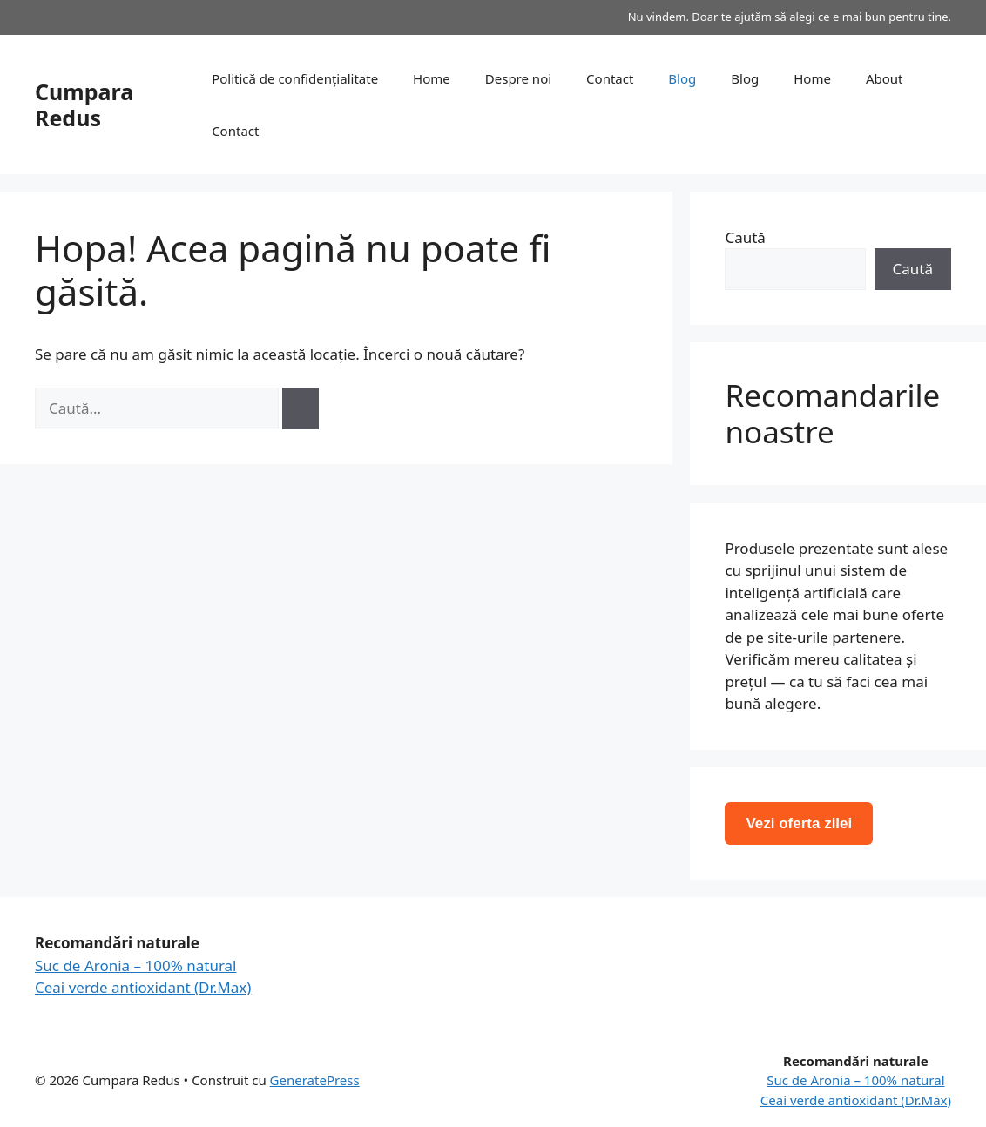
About (884, 78)
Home (431, 78)
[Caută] (300, 408)
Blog (682, 78)
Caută (745, 237)
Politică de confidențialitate (295, 78)
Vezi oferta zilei (799, 823)
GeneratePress (315, 1080)
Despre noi (518, 78)
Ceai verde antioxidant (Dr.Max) (143, 987)
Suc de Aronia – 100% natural (136, 965)
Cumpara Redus (84, 104)
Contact (609, 78)
